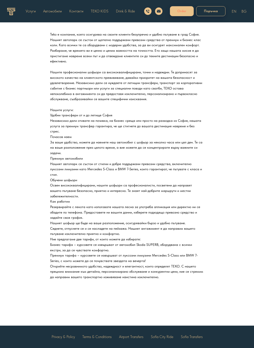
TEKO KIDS (99, 11)
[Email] (158, 11)
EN (234, 11)
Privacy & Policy (63, 337)
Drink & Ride (125, 11)
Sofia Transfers (192, 337)
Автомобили (52, 11)
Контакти (76, 11)
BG (244, 11)
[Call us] (148, 11)
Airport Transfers (131, 337)
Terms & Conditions (97, 337)
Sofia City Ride (162, 337)
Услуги (31, 11)
